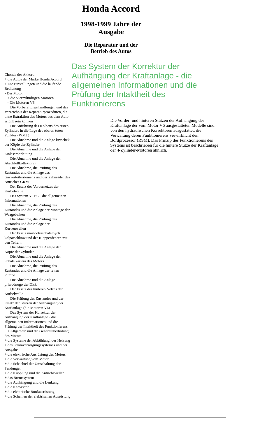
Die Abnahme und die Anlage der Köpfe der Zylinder (32, 249)
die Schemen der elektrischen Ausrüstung (39, 396)
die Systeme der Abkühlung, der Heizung (39, 340)
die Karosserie (18, 387)
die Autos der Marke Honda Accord (35, 79)
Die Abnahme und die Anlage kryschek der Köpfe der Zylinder (36, 142)
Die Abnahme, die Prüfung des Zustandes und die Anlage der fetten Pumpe (31, 270)
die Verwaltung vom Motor (28, 359)
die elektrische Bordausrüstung (31, 391)
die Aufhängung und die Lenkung (33, 382)
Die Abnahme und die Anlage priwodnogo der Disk (29, 282)
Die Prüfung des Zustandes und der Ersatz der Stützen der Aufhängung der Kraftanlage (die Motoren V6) (34, 303)
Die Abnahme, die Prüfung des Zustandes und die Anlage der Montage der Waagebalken (37, 210)
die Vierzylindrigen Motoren (32, 98)
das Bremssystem (21, 377)
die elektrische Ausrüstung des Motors (37, 354)
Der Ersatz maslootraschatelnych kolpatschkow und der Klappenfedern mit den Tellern (35, 238)
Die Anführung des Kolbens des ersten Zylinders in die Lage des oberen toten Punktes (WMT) (36, 130)
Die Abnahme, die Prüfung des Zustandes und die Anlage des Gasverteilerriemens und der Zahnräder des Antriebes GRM (37, 175)
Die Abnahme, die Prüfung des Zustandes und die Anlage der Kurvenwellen (30, 224)
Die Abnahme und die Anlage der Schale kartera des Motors (32, 258)
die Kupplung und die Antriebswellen (36, 373)
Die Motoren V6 (22, 102)
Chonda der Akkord (19, 74)
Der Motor (15, 93)
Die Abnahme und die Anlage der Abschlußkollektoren (32, 160)
